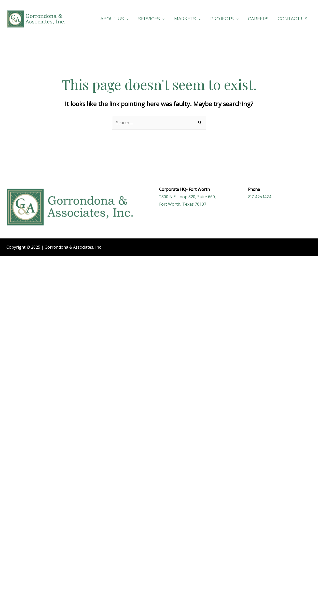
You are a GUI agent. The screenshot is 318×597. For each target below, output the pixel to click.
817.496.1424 (259, 196)
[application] (126, 18)
